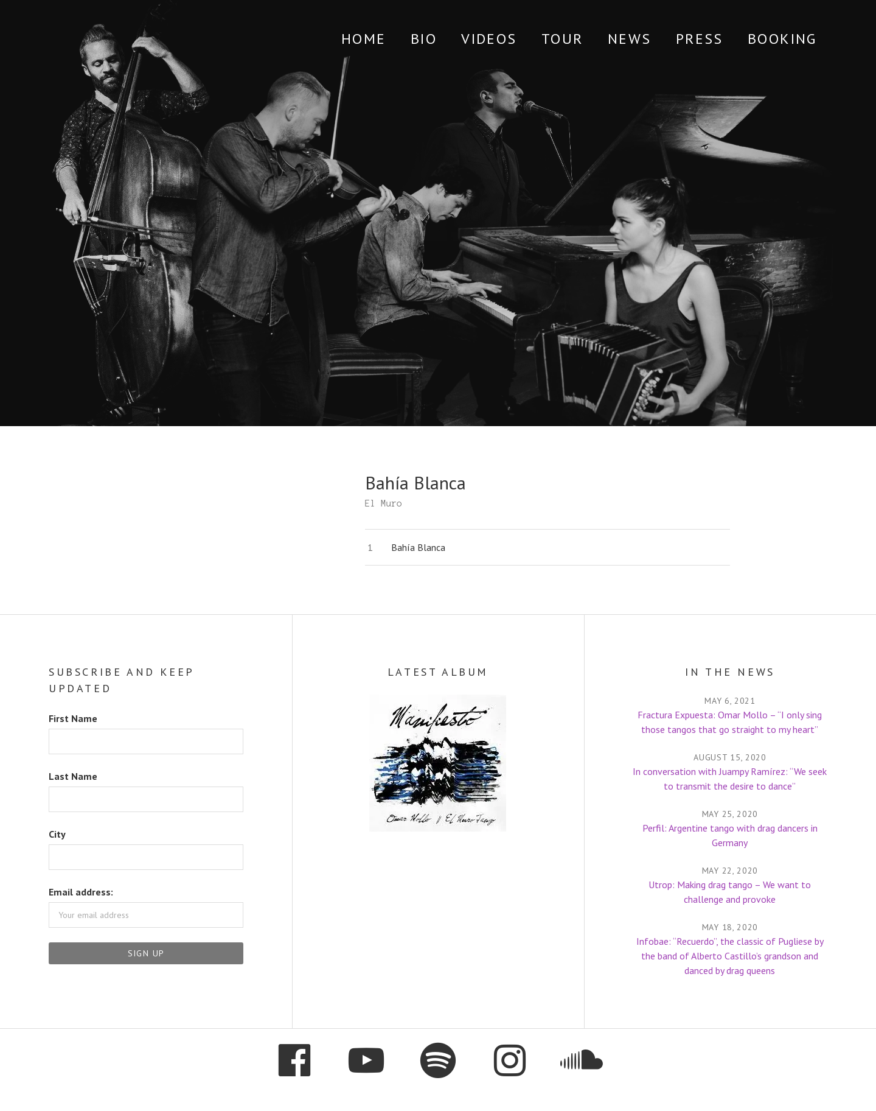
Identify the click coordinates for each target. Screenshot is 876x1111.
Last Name (73, 776)
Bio (424, 38)
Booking (782, 38)
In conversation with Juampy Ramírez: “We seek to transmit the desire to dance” (730, 778)
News (630, 38)
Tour (562, 38)
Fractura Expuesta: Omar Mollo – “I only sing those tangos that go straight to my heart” (730, 722)
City (57, 834)
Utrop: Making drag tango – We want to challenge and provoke (729, 891)
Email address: (81, 892)
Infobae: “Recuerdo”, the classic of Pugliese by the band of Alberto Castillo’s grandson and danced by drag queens (730, 955)
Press (699, 38)
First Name (73, 718)
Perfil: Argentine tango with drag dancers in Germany (730, 835)
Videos (488, 38)
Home (363, 38)
